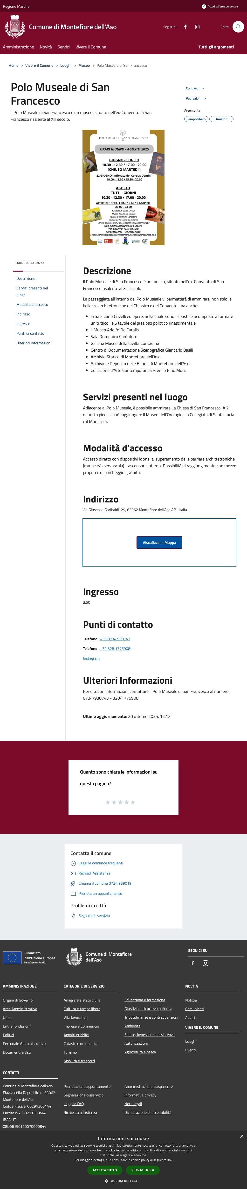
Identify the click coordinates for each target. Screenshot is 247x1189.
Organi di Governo (18, 1000)
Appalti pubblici (76, 1035)
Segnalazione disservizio (83, 1095)
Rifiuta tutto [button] (142, 1170)
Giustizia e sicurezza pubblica (148, 1008)
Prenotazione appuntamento (87, 1086)
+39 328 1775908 (115, 648)
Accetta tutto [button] (105, 1170)
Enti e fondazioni (16, 1026)
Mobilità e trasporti (79, 1061)
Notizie (191, 1000)
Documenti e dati (17, 1052)
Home (13, 65)
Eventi (190, 1050)
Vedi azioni (197, 98)
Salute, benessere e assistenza (149, 1034)
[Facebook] (183, 26)
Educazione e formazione (144, 1000)
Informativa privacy (140, 1095)
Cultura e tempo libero (82, 1009)
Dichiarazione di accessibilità (147, 1112)
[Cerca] (238, 27)
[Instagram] (195, 26)
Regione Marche (16, 6)
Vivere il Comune (39, 65)
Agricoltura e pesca (140, 1052)
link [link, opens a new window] (169, 1160)
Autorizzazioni (136, 1043)
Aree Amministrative (20, 1009)
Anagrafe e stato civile (82, 1000)
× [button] (241, 1136)
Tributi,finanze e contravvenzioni (151, 1017)
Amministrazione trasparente (148, 1086)
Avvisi (190, 1017)
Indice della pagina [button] (30, 263)
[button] (123, 1180)
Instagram (91, 658)
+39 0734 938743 (115, 639)
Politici (8, 1035)
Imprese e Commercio (81, 1026)
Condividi (196, 88)
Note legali (133, 1104)
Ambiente (132, 1026)
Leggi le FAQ (74, 1104)
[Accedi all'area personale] (219, 6)
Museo (84, 65)
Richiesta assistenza (80, 1112)
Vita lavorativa (76, 1017)
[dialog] (123, 1160)
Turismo (70, 1052)
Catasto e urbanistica (81, 1043)
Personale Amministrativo (24, 1043)
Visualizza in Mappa (159, 542)
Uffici (7, 1017)
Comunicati (194, 1009)
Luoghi (65, 65)
